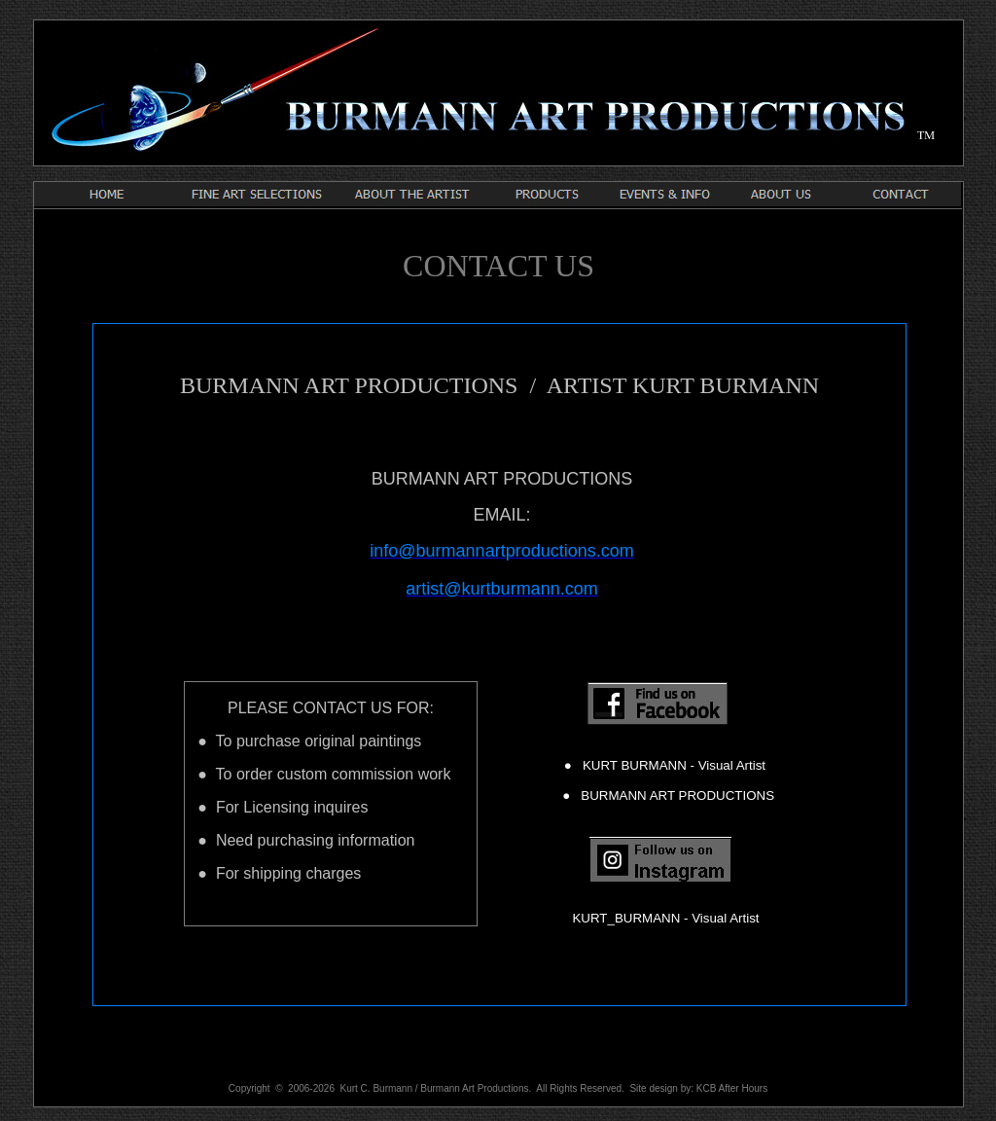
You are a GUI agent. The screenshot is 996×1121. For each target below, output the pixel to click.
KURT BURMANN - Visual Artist (668, 765)
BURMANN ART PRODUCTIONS (672, 795)
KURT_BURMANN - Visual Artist (665, 918)
